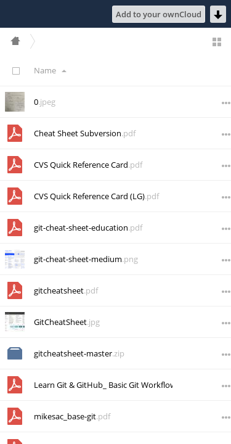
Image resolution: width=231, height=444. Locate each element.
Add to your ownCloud (158, 14)
